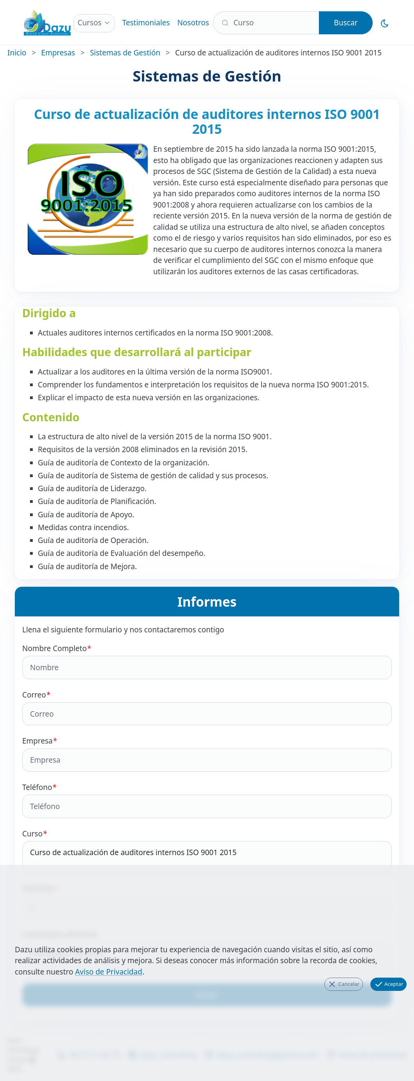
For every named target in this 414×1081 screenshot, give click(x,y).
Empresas (58, 53)
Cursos (89, 23)
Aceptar (388, 984)
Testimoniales (146, 23)
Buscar (346, 23)
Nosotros (193, 23)
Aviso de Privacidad (108, 972)
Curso (207, 852)
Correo (207, 708)
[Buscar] (266, 22)
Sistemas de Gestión (125, 53)
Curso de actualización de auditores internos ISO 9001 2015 (207, 858)
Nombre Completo (207, 661)
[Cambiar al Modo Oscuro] (385, 22)
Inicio (17, 53)
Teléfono (207, 800)
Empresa (207, 754)
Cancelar (343, 984)
